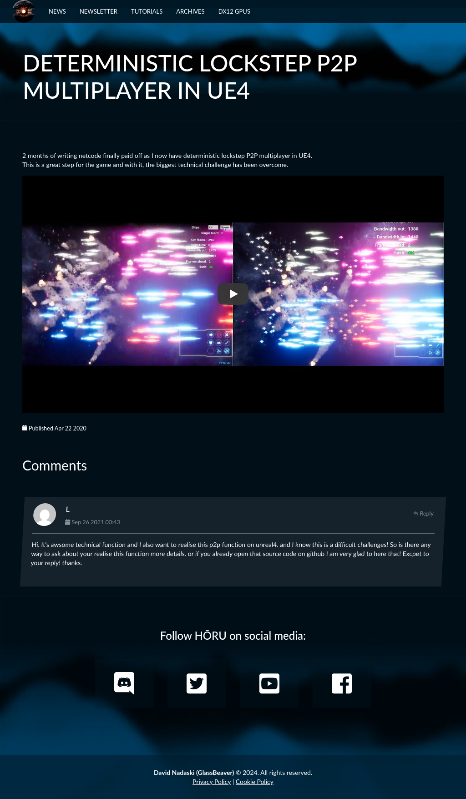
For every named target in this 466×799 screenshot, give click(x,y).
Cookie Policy (255, 781)
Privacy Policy (211, 781)
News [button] (57, 11)
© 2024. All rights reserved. (233, 772)
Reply (423, 513)
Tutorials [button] (146, 11)
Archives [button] (190, 11)
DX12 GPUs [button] (234, 11)
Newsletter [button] (98, 11)
